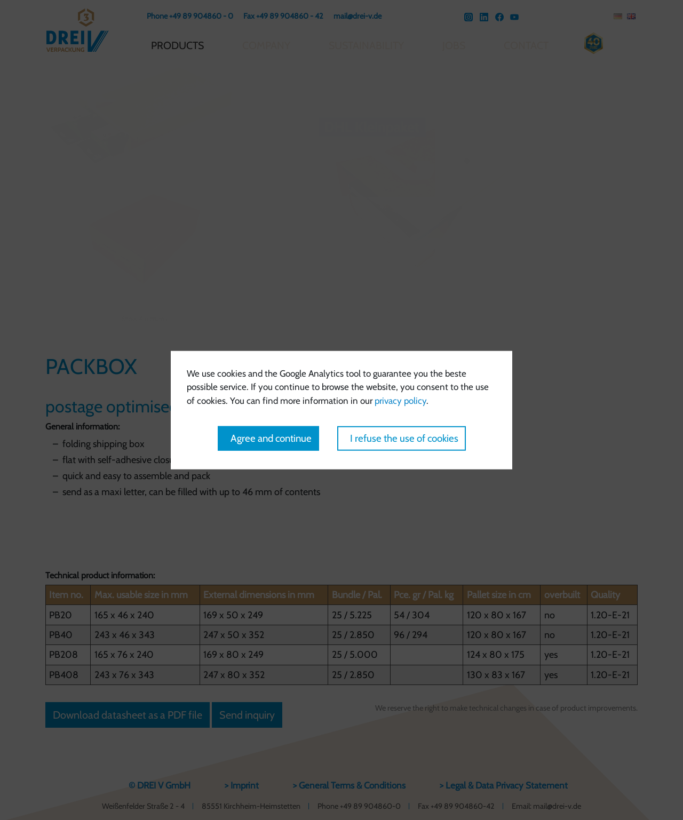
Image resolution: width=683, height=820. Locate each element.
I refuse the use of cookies (404, 438)
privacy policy (400, 400)
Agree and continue (271, 438)
